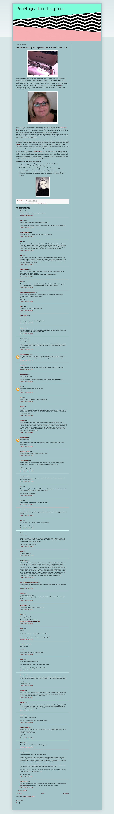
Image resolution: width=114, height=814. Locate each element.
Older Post (66, 793)
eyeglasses (60, 85)
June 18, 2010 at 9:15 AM (26, 415)
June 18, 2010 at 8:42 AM (26, 392)
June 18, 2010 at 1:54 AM (26, 301)
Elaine (22, 614)
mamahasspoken (24, 354)
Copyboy (22, 365)
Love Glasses (23, 781)
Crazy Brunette (24, 644)
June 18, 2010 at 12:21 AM (27, 227)
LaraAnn (22, 420)
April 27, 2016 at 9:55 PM (26, 787)
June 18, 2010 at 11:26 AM (27, 528)
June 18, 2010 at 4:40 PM (26, 670)
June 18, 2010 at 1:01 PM (26, 588)
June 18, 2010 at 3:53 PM (26, 639)
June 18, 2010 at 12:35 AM (27, 250)
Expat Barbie (23, 315)
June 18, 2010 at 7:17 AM (26, 360)
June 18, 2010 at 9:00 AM (26, 401)
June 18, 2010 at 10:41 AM (27, 471)
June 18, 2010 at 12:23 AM (27, 236)
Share (17, 803)
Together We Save (25, 232)
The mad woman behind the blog (29, 582)
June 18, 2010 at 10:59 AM (27, 495)
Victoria (22, 715)
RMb (21, 551)
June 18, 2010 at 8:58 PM (26, 722)
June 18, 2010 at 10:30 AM (27, 455)
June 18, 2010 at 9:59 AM (26, 446)
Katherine (22, 675)
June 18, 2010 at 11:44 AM (27, 546)
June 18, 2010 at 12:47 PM (27, 577)
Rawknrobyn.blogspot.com (27, 292)
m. (21, 386)
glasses (18, 144)
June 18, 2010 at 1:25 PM (26, 600)
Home (42, 793)
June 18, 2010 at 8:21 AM (26, 369)
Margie (22, 406)
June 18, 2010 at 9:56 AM (26, 432)
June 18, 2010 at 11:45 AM (27, 555)
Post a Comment (22, 790)
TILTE (21, 220)
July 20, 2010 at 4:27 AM (26, 776)
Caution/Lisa (23, 374)
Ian (21, 397)
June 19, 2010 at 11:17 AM (27, 747)
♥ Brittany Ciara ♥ (25, 451)
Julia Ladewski (24, 460)
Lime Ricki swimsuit (32, 620)
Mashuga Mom (24, 269)
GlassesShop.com (24, 785)
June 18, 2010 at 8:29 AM (26, 381)
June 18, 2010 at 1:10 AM (26, 287)
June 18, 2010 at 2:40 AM (26, 323)
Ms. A (21, 211)
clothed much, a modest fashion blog (30, 621)
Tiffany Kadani (24, 437)
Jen (21, 486)
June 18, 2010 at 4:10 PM (26, 654)
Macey (22, 593)
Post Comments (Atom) (29, 796)
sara (21, 510)
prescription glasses (42, 203)
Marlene (22, 533)
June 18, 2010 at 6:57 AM (26, 349)
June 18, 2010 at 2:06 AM (26, 310)
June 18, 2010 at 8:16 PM (26, 697)
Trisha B (22, 743)
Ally (21, 241)
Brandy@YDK (24, 605)
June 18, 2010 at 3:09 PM (26, 623)
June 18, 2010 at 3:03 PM (26, 609)
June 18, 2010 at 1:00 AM (26, 277)
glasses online (38, 151)
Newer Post (19, 793)
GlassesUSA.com (34, 203)
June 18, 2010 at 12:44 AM (27, 264)
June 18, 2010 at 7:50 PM (26, 685)
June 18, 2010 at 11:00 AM (27, 505)
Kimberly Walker (24, 727)
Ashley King (23, 560)
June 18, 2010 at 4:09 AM (26, 333)
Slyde (21, 628)
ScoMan (22, 328)
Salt (21, 520)
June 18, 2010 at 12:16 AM (27, 215)
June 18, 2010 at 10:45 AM (27, 481)
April (21, 281)
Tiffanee (22, 690)
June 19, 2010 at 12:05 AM (27, 738)
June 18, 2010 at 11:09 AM (27, 515)
